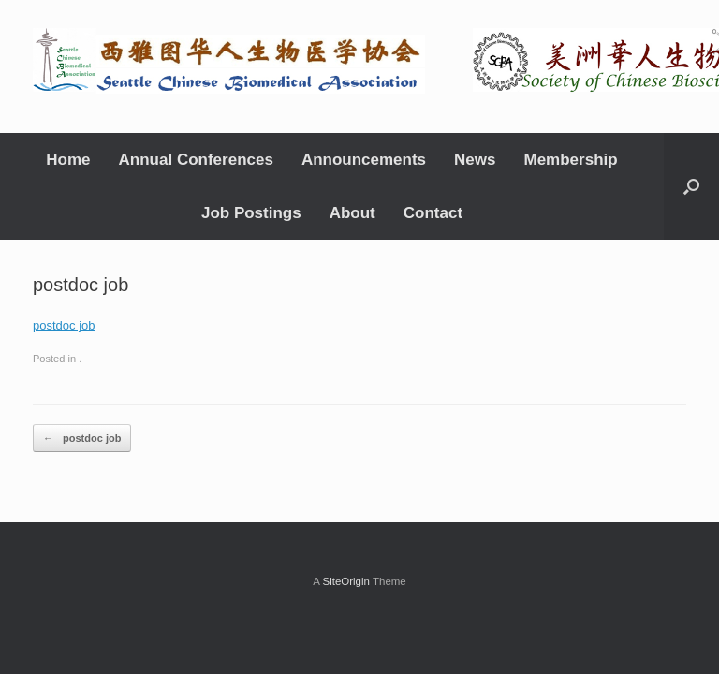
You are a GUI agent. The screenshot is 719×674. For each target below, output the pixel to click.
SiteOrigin (346, 581)
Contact (433, 213)
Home (68, 159)
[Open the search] (691, 186)
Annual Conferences (196, 159)
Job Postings (251, 213)
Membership (571, 159)
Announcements (363, 159)
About (352, 213)
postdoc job (64, 325)
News (474, 159)
